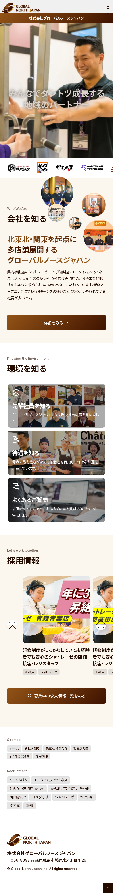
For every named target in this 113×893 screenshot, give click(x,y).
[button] (12, 625)
